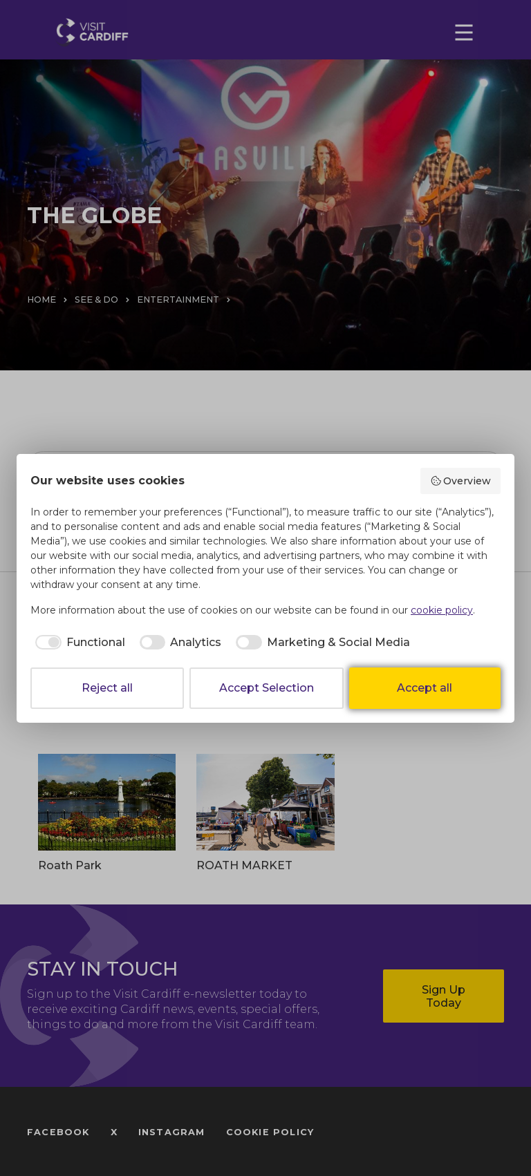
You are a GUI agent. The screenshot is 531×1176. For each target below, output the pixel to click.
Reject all (107, 687)
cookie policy (442, 610)
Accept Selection (266, 687)
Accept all (424, 687)
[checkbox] (77, 642)
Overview (461, 481)
